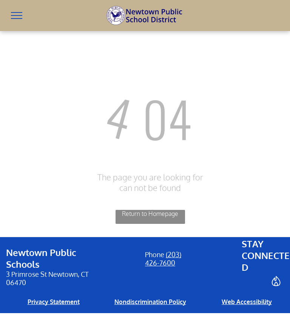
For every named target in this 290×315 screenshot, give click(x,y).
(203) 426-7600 (163, 258)
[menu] (16, 15)
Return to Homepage (150, 213)
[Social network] (276, 282)
